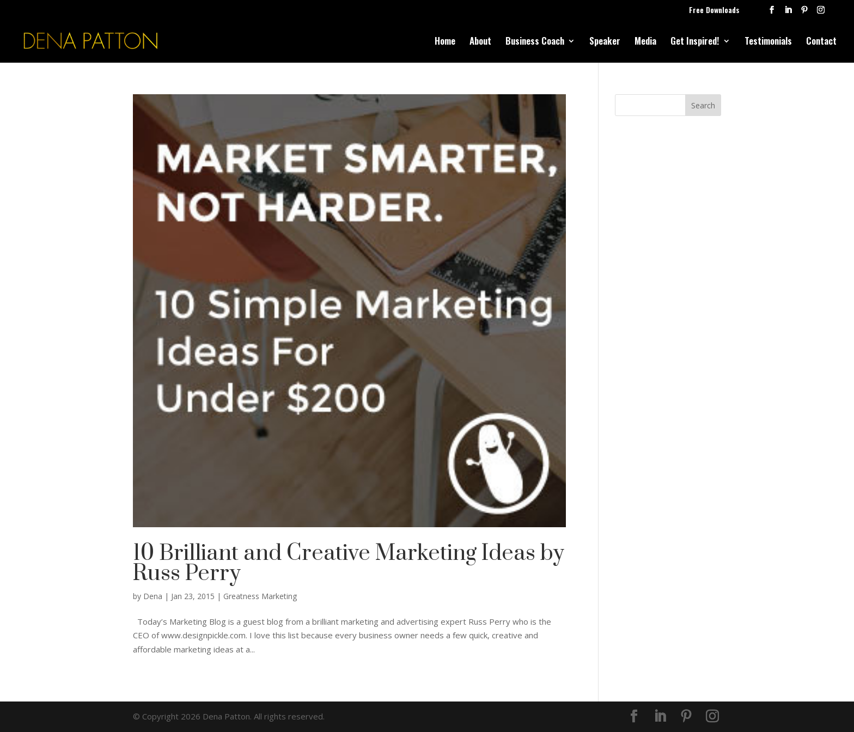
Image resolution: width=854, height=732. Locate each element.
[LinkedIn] (788, 13)
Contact (821, 42)
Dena (152, 596)
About (480, 42)
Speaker (604, 42)
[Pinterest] (804, 13)
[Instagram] (821, 13)
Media (645, 42)
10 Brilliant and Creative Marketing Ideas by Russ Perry (348, 563)
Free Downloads (714, 10)
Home (445, 42)
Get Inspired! (694, 42)
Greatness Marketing (260, 596)
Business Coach (534, 42)
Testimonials (768, 42)
